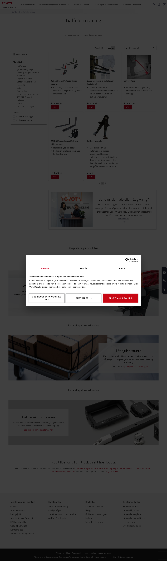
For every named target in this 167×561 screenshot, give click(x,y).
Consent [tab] (45, 268)
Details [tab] (83, 268)
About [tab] (122, 268)
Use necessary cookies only (46, 298)
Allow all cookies (120, 298)
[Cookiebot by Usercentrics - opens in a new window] (127, 260)
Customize (83, 298)
